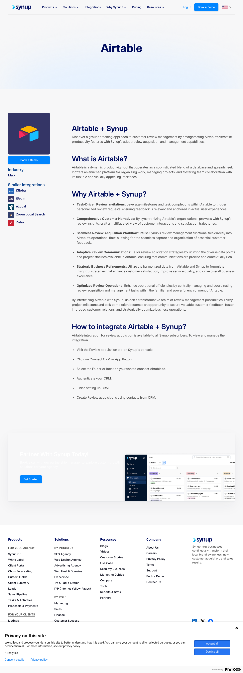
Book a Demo (206, 7)
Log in (187, 7)
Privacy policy (39, 659)
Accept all (212, 643)
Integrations (93, 7)
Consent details (14, 659)
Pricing (137, 7)
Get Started (31, 479)
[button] (50, 7)
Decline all (212, 651)
